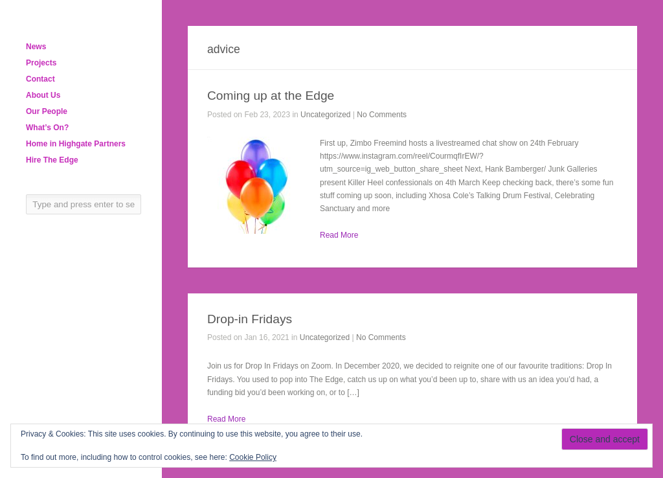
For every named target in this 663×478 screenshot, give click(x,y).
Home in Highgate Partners (76, 143)
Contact (40, 79)
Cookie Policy (252, 457)
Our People (46, 111)
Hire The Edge (52, 160)
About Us (43, 95)
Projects (41, 62)
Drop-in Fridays (249, 319)
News (36, 46)
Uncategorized (325, 114)
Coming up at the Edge (270, 95)
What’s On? (47, 127)
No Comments (382, 114)
